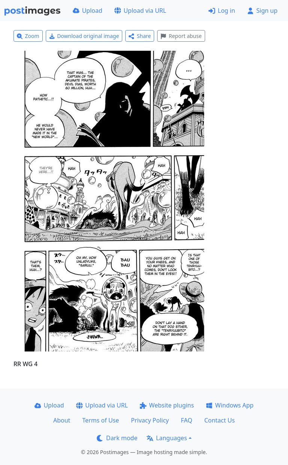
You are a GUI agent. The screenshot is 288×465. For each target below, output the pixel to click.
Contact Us (219, 420)
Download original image (84, 35)
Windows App (230, 405)
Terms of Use (100, 420)
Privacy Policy (150, 420)
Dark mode (117, 438)
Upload (87, 10)
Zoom (28, 35)
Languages (167, 438)
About (61, 420)
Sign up (262, 10)
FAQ (186, 420)
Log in (221, 10)
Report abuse (180, 35)
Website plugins (167, 405)
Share (140, 35)
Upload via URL (140, 10)
